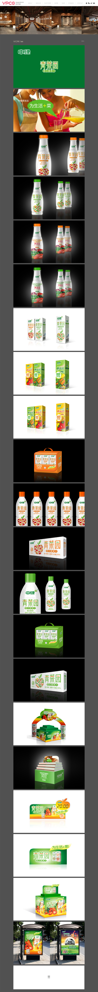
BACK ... (83, 41)
